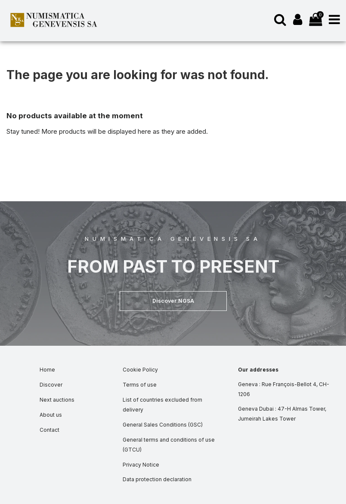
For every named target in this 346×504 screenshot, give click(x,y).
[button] (173, 301)
